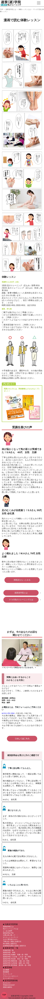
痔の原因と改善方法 (10, 943)
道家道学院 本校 (9, 952)
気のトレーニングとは (10, 929)
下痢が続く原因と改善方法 (12, 941)
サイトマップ (7, 974)
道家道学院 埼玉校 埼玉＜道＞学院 (15, 959)
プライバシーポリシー (10, 976)
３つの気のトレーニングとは (21, 600)
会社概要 (6, 970)
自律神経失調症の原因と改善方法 (14, 946)
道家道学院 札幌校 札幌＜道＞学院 (15, 954)
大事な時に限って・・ (10, 935)
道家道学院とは (11, 9)
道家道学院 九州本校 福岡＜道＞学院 (16, 963)
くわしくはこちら (22, 739)
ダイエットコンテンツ (10, 937)
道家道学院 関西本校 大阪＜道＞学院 (16, 961)
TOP (1, 9)
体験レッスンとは (25, 9)
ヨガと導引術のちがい (10, 939)
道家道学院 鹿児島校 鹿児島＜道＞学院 (17, 965)
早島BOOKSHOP (9, 985)
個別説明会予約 (8, 933)
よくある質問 (7, 931)
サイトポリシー (8, 978)
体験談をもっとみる (22, 580)
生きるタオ (7, 983)
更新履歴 (6, 972)
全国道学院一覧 (8, 950)
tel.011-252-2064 (8, 713)
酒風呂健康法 (7, 987)
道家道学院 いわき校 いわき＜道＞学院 (17, 957)
